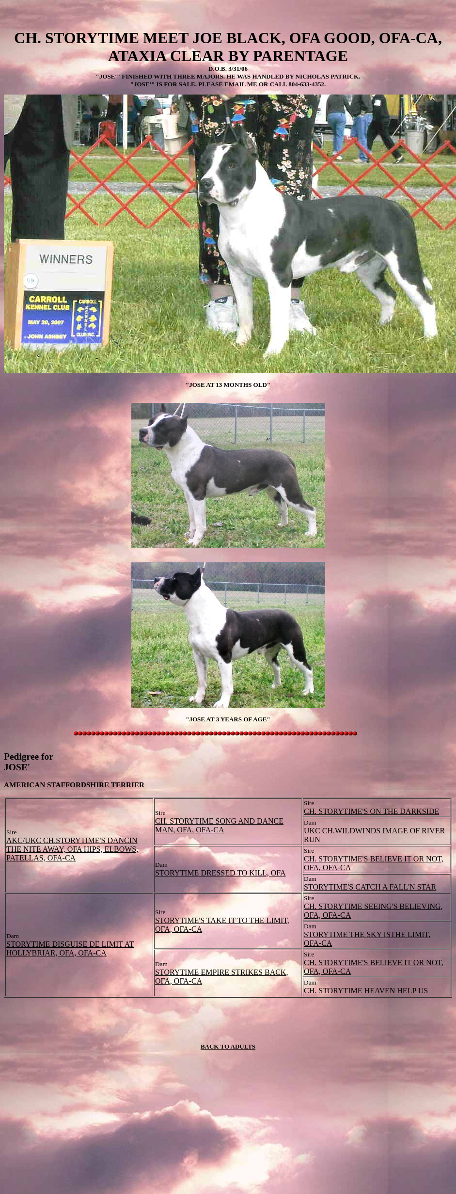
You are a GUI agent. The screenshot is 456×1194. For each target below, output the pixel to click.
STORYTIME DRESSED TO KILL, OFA (220, 873)
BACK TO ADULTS (228, 1046)
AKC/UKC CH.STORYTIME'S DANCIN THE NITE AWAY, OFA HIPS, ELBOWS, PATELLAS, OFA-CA (72, 849)
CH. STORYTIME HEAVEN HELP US (366, 991)
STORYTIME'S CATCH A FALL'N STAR (370, 887)
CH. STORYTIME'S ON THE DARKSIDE (371, 811)
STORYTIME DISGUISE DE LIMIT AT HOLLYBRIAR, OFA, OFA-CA (70, 948)
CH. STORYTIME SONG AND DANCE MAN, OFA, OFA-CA (219, 825)
